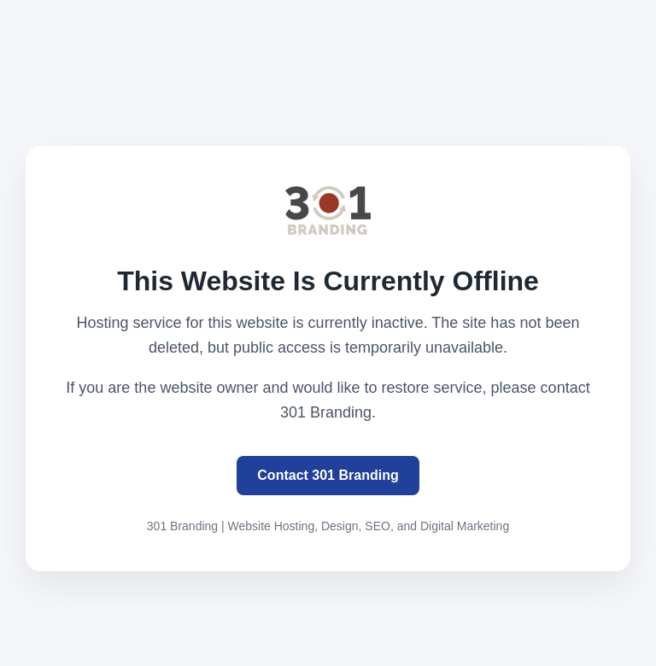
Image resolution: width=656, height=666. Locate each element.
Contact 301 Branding (327, 475)
